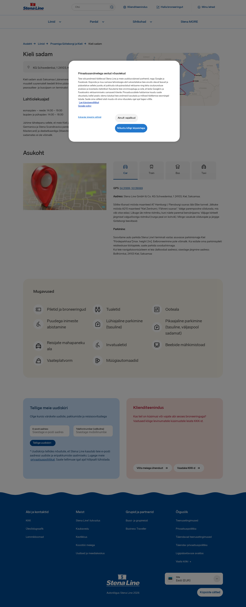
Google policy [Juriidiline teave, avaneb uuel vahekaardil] (84, 106)
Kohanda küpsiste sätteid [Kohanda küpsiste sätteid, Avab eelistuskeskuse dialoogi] (89, 117)
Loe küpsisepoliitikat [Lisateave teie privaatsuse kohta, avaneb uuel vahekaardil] (89, 102)
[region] (124, 101)
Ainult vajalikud (126, 117)
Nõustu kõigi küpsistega (131, 128)
